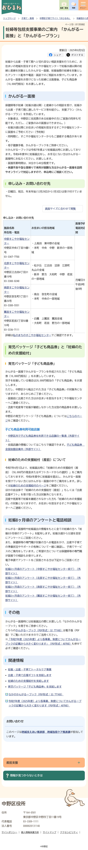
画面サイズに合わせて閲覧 (60, 208)
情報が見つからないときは (26, 775)
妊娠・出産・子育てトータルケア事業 (29, 669)
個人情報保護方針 (30, 832)
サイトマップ (49, 832)
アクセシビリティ (69, 832)
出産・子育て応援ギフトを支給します (29, 675)
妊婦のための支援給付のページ (28, 485)
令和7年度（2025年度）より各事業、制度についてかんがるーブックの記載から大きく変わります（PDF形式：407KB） (45, 703)
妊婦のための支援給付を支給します (28, 681)
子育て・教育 (27, 18)
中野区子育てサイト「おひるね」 (55, 18)
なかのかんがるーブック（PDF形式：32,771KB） (36, 694)
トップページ (9, 18)
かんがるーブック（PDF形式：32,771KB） (39, 630)
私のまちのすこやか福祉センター (32, 335)
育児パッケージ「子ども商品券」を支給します (35, 686)
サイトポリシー (9, 832)
